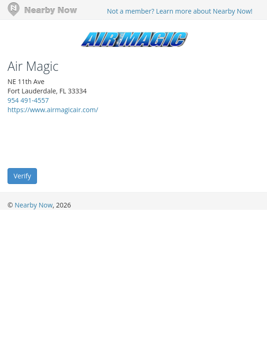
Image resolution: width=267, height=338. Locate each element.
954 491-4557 (28, 100)
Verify (22, 175)
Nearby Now (33, 204)
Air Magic (33, 66)
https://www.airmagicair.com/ (52, 109)
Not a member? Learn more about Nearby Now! (179, 11)
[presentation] (78, 140)
